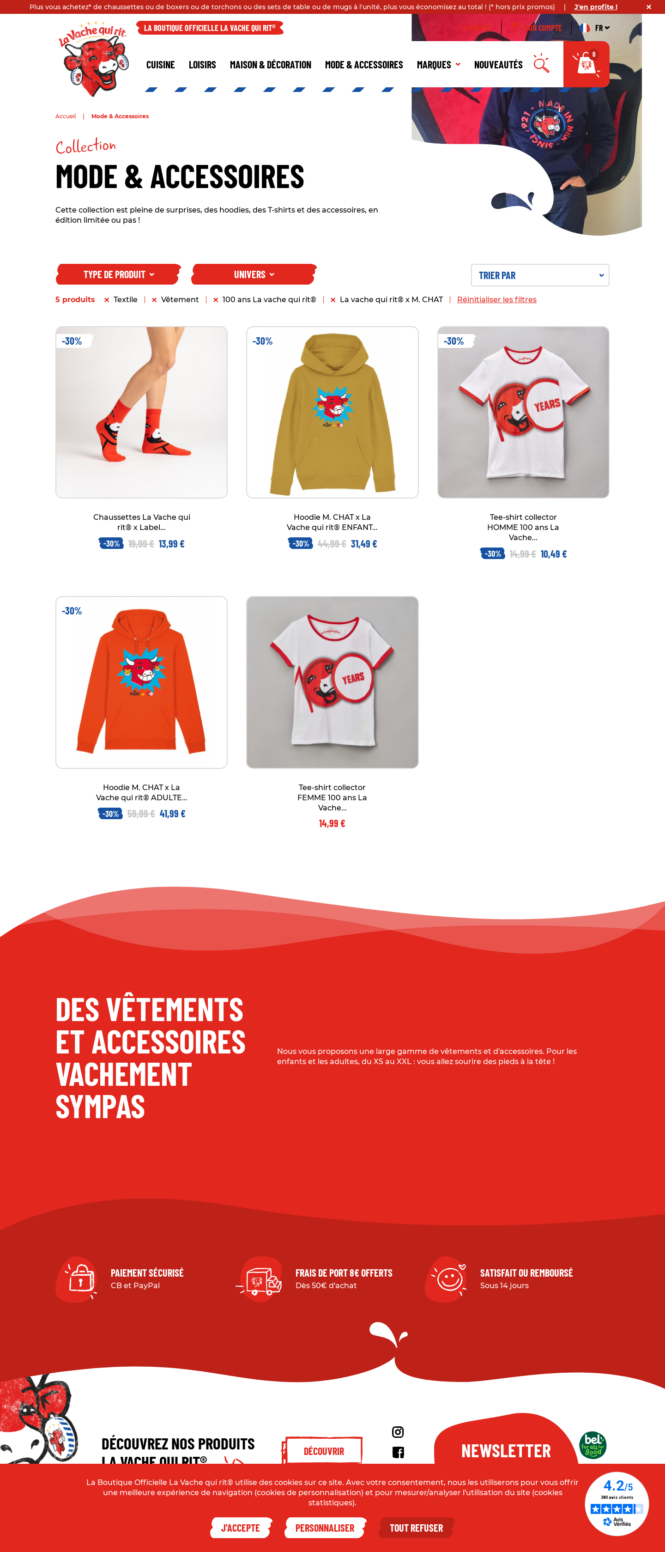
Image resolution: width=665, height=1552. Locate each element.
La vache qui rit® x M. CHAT (391, 299)
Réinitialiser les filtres (497, 299)
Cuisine (160, 64)
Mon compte (536, 28)
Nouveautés (498, 64)
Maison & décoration (270, 64)
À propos (477, 28)
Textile (126, 299)
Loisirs (202, 64)
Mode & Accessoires (364, 64)
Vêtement (180, 299)
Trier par (541, 275)
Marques (438, 64)
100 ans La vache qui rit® (269, 299)
